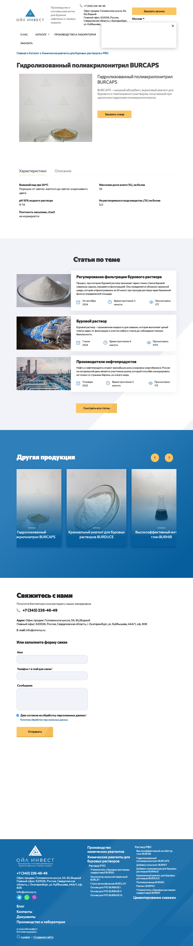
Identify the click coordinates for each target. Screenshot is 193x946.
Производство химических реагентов (105, 849)
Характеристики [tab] (32, 171)
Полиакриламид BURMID (150, 882)
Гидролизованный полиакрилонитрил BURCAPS (152, 859)
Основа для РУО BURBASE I (105, 887)
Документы (26, 917)
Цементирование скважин (154, 897)
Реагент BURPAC (145, 886)
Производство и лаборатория (75, 34)
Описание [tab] (63, 171)
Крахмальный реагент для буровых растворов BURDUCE (155, 877)
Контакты (24, 912)
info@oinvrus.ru (35, 630)
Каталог (41, 34)
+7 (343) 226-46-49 (94, 5)
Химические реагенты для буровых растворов (108, 859)
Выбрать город (150, 39)
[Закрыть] (173, 25)
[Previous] (155, 457)
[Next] (169, 457)
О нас (24, 34)
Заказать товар (114, 114)
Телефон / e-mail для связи (34, 669)
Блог (20, 906)
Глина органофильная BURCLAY (108, 883)
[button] (44, 290)
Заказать (26, 43)
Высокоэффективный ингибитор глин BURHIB (154, 852)
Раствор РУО (97, 865)
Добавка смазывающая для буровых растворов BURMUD (156, 870)
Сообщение (24, 685)
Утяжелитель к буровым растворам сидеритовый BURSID (109, 871)
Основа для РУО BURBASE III (106, 895)
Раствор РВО (143, 847)
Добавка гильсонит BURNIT (151, 864)
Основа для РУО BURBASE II (105, 891)
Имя (20, 652)
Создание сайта (43, 937)
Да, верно (119, 39)
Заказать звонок (154, 11)
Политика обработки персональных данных (44, 719)
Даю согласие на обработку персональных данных (53, 715)
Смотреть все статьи (96, 408)
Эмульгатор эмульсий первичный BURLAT (108, 878)
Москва (137, 18)
